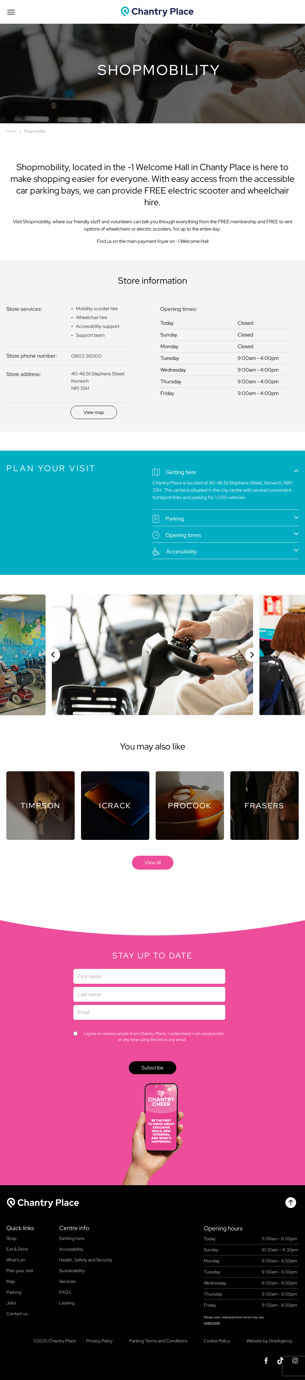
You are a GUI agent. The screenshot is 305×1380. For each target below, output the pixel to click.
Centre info (74, 1228)
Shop (11, 1238)
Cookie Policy (217, 1341)
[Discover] (94, 412)
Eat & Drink (17, 1249)
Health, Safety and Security (85, 1260)
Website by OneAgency (269, 1341)
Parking (13, 1292)
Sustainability (72, 1270)
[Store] (40, 805)
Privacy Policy (99, 1341)
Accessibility (71, 1249)
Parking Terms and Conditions (158, 1341)
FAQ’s (65, 1292)
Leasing (66, 1303)
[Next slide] (252, 655)
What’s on (15, 1260)
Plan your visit (19, 1270)
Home (11, 131)
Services (67, 1281)
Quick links (20, 1228)
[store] (152, 863)
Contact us (17, 1313)
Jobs (11, 1303)
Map (10, 1281)
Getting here (71, 1238)
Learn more (212, 1323)
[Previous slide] (53, 655)
